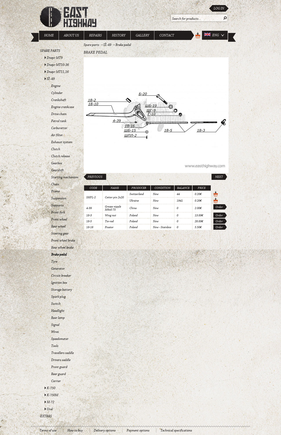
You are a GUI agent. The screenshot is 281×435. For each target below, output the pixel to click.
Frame (55, 191)
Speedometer (59, 339)
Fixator (109, 227)
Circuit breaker (61, 276)
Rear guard (58, 374)
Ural (50, 409)
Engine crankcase (62, 107)
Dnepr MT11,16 (58, 72)
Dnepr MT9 (55, 58)
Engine (55, 86)
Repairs (95, 35)
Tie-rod (109, 221)
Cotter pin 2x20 (114, 197)
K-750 (51, 388)
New (156, 194)
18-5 (89, 221)
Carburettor (59, 128)
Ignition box (59, 283)
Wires (55, 332)
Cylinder (57, 93)
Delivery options (105, 430)
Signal (55, 325)
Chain (55, 184)
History (119, 35)
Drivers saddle (60, 360)
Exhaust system (61, 142)
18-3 (89, 215)
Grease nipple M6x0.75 (113, 208)
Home (49, 35)
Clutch (55, 149)
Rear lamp (58, 318)
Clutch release (60, 156)
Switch (56, 304)
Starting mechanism (64, 177)
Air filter (57, 135)
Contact (166, 35)
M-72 (50, 402)
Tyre (54, 262)
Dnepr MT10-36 (58, 65)
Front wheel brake (63, 240)
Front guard (59, 367)
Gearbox (56, 163)
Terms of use (48, 430)
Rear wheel (58, 226)
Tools (54, 346)
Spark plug (58, 297)
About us (71, 35)
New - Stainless (162, 227)
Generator (58, 269)
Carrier (56, 381)
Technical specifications (176, 430)
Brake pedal (59, 254)
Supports (57, 205)
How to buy (75, 430)
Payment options (138, 430)
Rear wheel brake (62, 247)
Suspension (58, 198)
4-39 (89, 208)
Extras (46, 416)
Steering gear (60, 233)
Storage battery (61, 290)
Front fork (58, 212)
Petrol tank (58, 121)
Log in (219, 8)
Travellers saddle (62, 353)
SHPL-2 (91, 197)
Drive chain (59, 114)
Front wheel (59, 219)
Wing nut (110, 215)
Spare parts (50, 51)
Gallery (142, 35)
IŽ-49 (51, 79)
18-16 (89, 227)
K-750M (52, 395)
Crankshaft (58, 100)
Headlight (58, 311)
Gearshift (57, 170)
